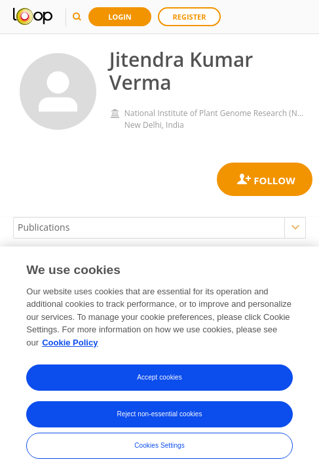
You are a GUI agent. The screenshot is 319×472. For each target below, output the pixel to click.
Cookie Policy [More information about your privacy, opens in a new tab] (70, 345)
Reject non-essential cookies (159, 416)
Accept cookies (159, 380)
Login (120, 17)
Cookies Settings (159, 448)
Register (189, 17)
